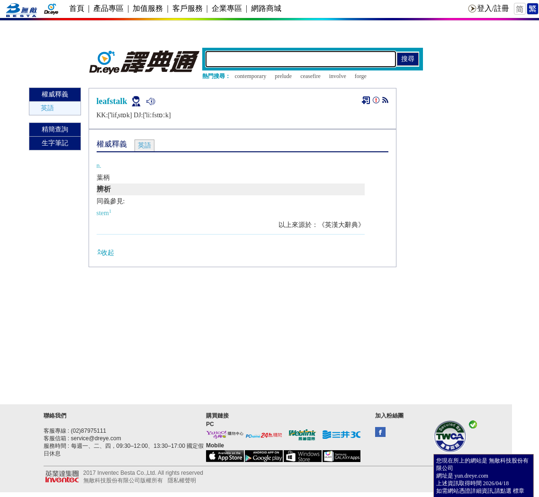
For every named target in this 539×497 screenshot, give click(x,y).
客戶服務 (188, 8)
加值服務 (148, 8)
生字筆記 (55, 143)
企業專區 (227, 8)
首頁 (76, 8)
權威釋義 (55, 94)
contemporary (251, 76)
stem (104, 213)
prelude (283, 76)
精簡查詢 (55, 129)
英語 (47, 108)
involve (337, 76)
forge (361, 76)
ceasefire (310, 76)
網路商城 (266, 8)
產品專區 (108, 8)
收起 (105, 252)
